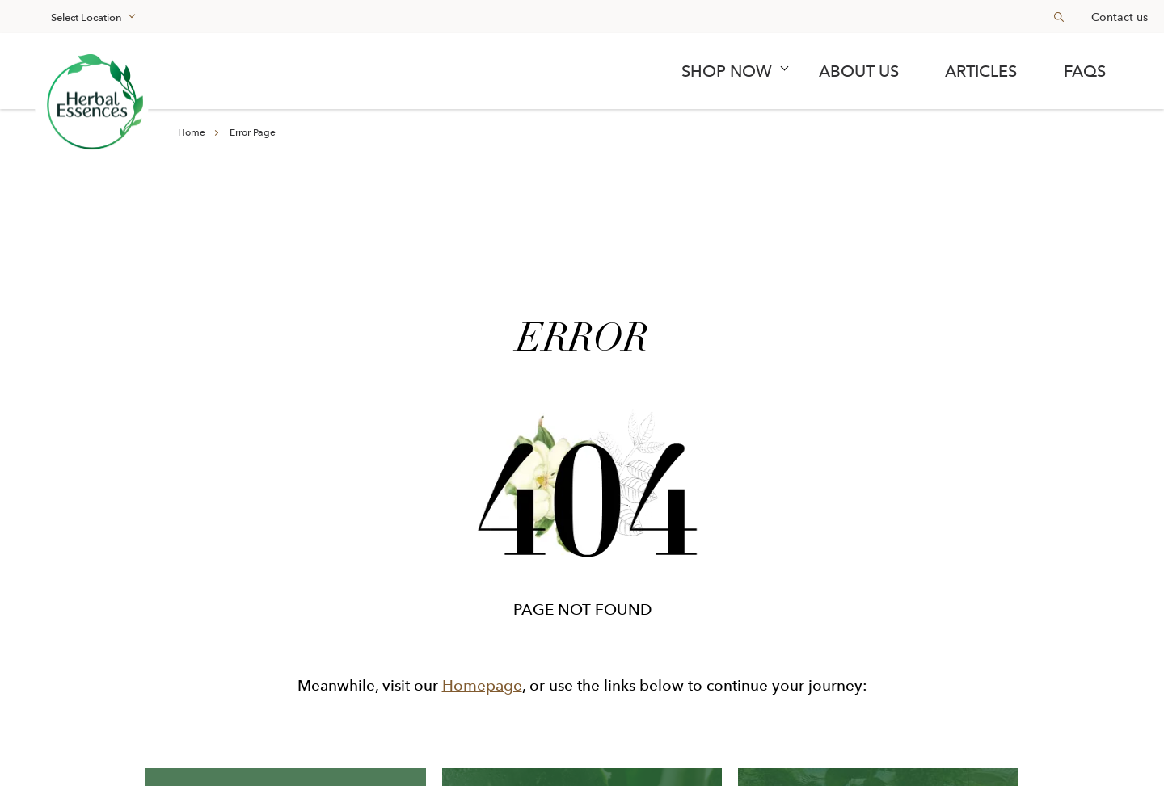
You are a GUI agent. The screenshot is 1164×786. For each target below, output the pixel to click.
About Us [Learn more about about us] (859, 71)
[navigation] (582, 71)
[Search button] (1059, 16)
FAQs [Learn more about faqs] (1085, 71)
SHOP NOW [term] (726, 71)
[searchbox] (1052, 16)
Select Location (86, 17)
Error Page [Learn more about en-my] (253, 132)
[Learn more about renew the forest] (92, 105)
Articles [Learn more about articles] (981, 71)
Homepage (482, 685)
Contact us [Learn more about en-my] (1119, 17)
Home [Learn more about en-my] (191, 132)
